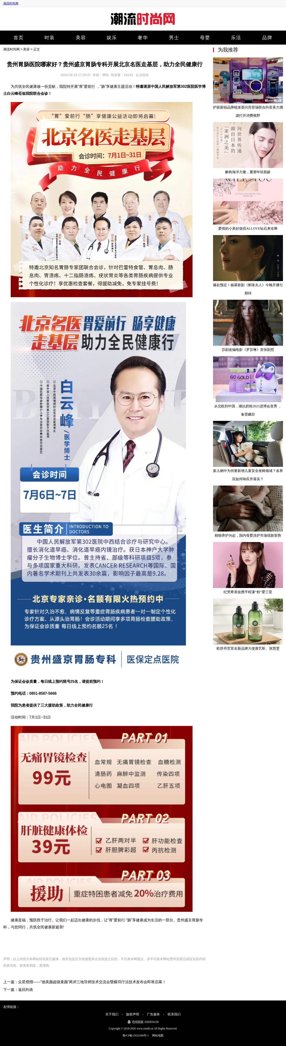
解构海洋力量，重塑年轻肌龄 (248, 172)
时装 (50, 37)
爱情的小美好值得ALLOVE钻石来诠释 (248, 228)
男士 (174, 37)
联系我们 (174, 1014)
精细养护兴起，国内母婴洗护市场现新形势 (248, 535)
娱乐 (112, 37)
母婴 (205, 37)
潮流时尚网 (10, 3)
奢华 (143, 37)
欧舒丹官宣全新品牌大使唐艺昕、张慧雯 (248, 648)
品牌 (267, 37)
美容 (81, 37)
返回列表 (25, 990)
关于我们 (111, 1014)
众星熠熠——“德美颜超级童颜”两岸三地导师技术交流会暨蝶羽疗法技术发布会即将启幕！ (92, 982)
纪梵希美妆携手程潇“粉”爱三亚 (248, 592)
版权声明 (132, 1014)
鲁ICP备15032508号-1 (136, 1035)
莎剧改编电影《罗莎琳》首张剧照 (248, 350)
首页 (19, 37)
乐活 (236, 37)
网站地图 (157, 1035)
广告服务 (153, 1014)
